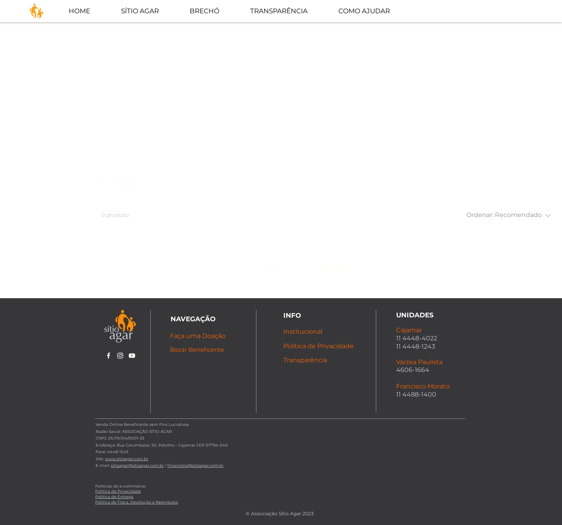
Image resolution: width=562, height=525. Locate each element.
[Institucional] (310, 331)
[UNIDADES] (423, 315)
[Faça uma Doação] (201, 336)
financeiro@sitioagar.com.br (195, 465)
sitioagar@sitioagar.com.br (137, 465)
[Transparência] (320, 360)
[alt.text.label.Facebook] (108, 355)
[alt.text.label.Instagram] (120, 355)
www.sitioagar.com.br (126, 458)
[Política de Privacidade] (320, 346)
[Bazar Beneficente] (200, 349)
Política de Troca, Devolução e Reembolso (136, 502)
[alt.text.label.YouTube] (132, 355)
